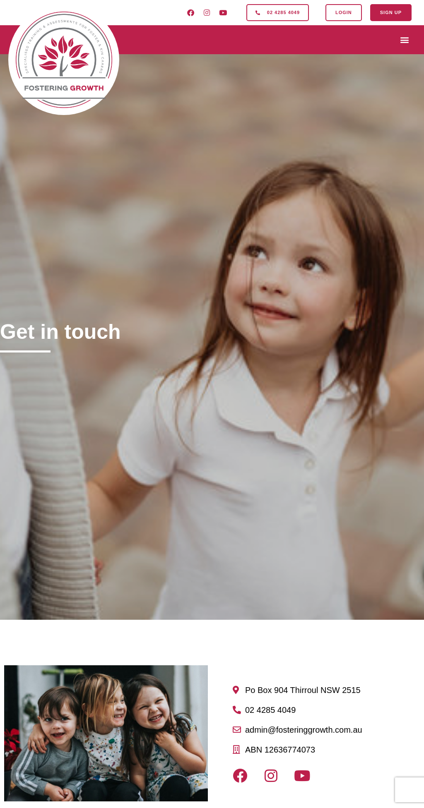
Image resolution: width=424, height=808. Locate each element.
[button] (405, 40)
